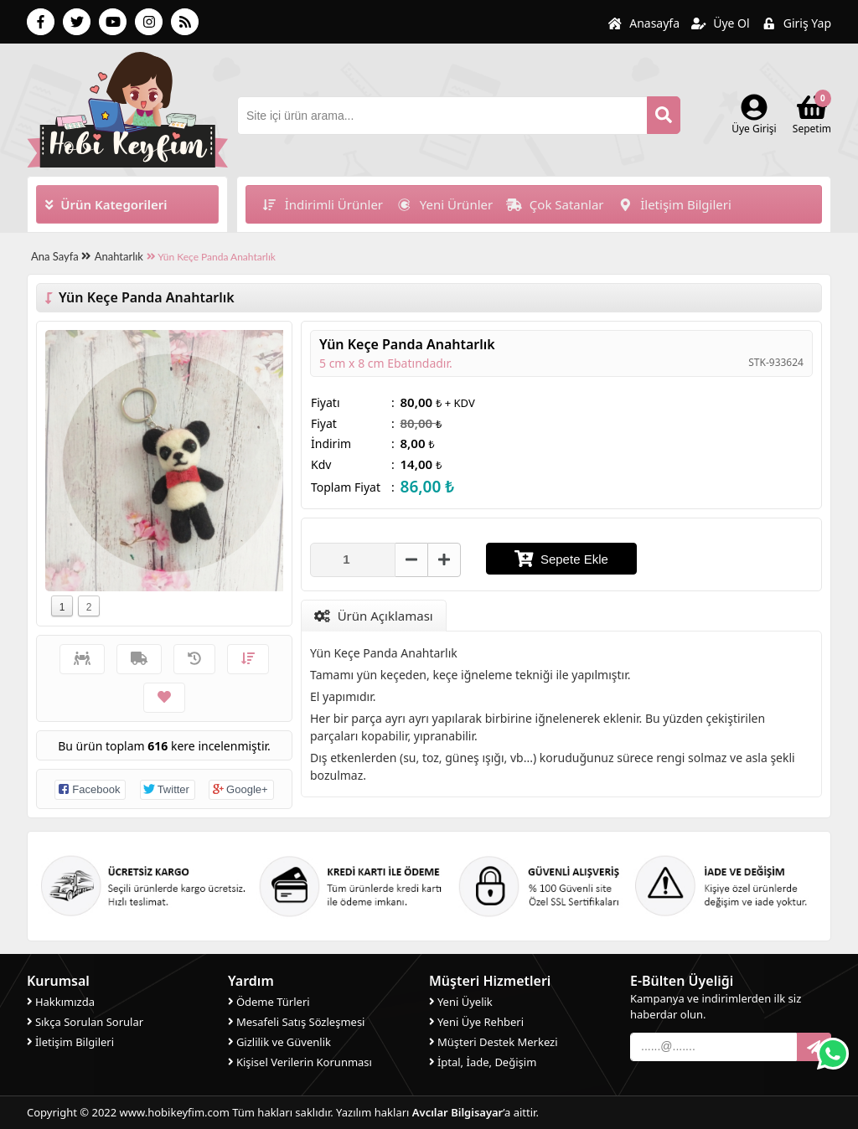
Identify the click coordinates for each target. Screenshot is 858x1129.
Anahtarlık (119, 256)
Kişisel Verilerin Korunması (300, 1061)
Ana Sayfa (60, 256)
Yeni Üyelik (461, 1000)
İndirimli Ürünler (322, 204)
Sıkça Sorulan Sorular (85, 1020)
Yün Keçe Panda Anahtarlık (211, 256)
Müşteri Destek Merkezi (493, 1041)
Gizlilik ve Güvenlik (279, 1041)
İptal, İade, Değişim (482, 1061)
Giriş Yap (796, 23)
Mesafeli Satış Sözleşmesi (296, 1020)
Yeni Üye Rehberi (476, 1020)
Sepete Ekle (561, 558)
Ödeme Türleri (269, 1000)
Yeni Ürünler (444, 204)
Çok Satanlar (554, 204)
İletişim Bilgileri (674, 204)
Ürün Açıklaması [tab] (373, 615)
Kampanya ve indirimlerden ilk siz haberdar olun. (715, 1006)
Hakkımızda (61, 1000)
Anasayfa (643, 23)
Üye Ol (720, 23)
